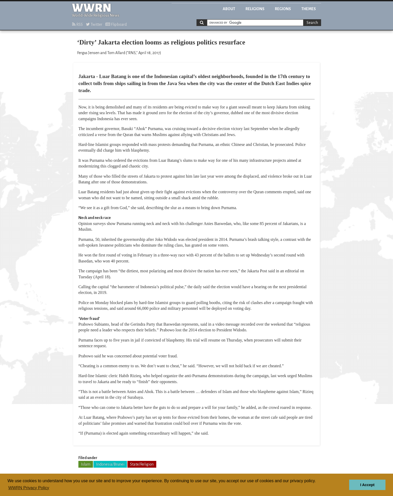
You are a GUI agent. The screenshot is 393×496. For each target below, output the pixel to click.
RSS (77, 24)
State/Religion (142, 464)
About (229, 9)
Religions (255, 9)
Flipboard (116, 24)
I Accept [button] (367, 485)
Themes (308, 9)
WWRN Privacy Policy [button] (28, 488)
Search (312, 23)
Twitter (94, 24)
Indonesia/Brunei (110, 464)
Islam (85, 464)
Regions (283, 9)
